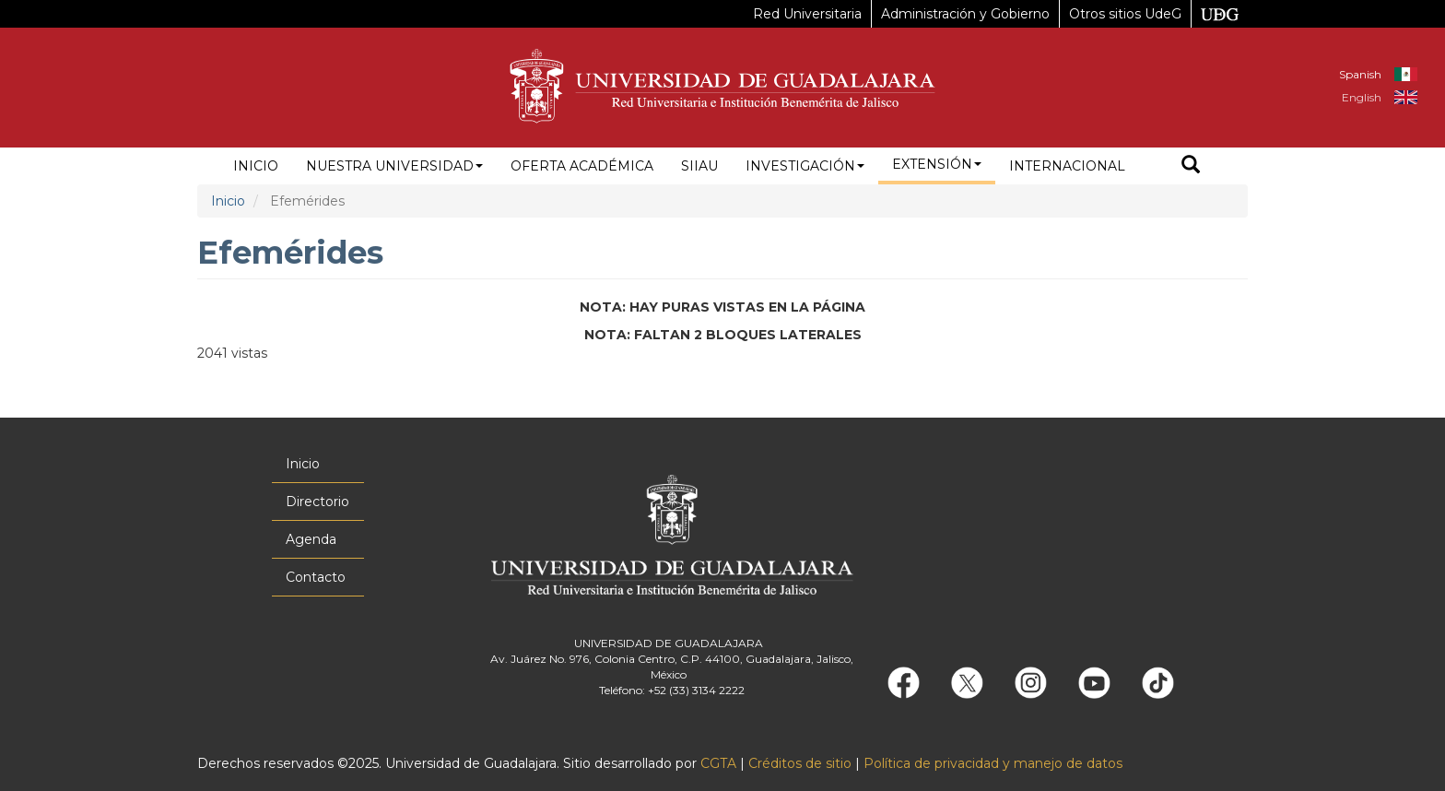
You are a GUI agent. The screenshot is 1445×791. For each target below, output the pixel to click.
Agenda (311, 539)
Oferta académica (582, 166)
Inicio (255, 166)
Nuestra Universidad (394, 166)
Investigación (805, 166)
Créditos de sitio (800, 763)
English (1361, 97)
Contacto (316, 577)
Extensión (936, 164)
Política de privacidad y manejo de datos (992, 763)
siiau (699, 166)
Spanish (1360, 74)
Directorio (317, 501)
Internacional (1067, 166)
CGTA (718, 763)
